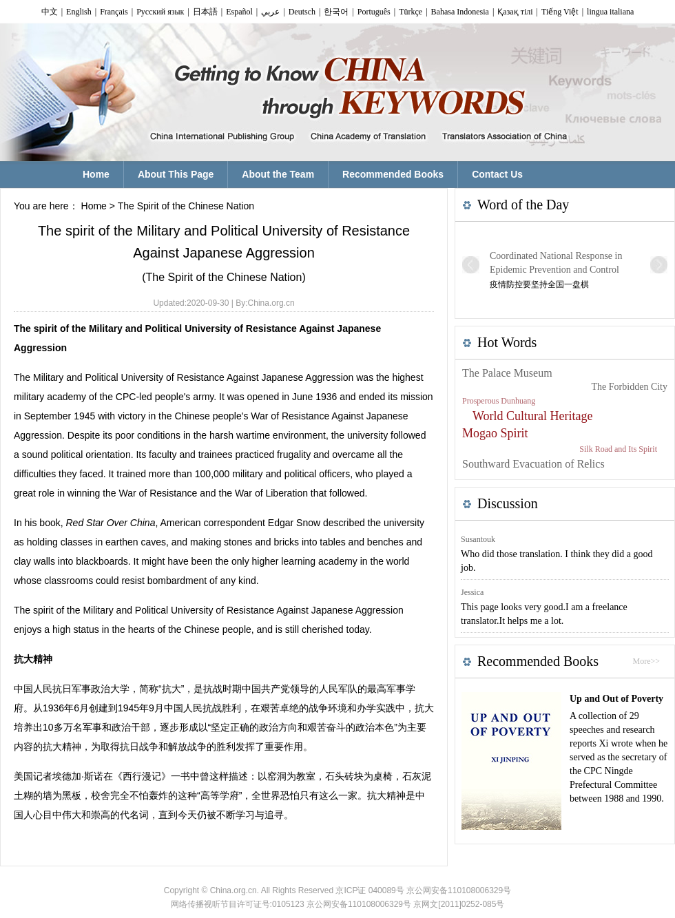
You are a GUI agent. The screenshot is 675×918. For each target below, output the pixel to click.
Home (94, 205)
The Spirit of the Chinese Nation (186, 205)
